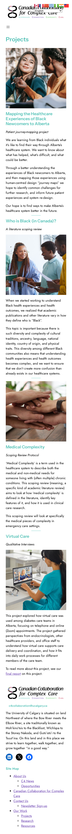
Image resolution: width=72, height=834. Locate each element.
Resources (28, 825)
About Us (19, 776)
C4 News (27, 781)
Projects (26, 816)
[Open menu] (8, 27)
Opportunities (30, 786)
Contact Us (20, 801)
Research (27, 820)
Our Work (20, 811)
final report (13, 673)
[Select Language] (48, 11)
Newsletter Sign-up (34, 806)
